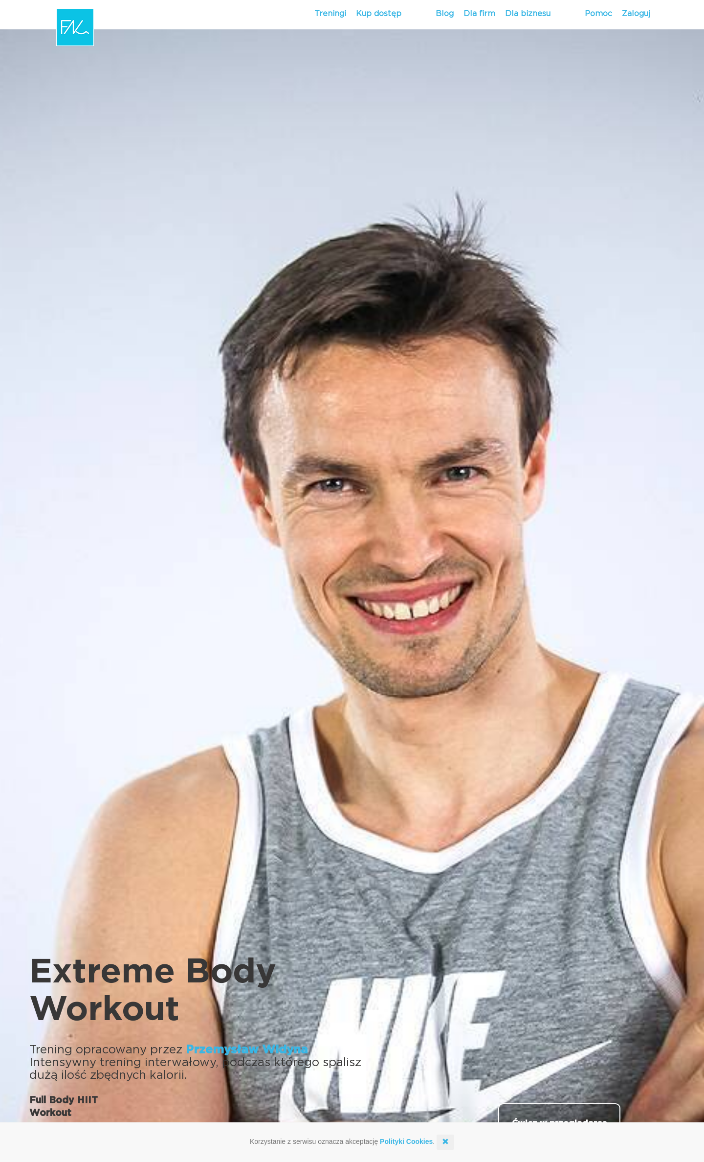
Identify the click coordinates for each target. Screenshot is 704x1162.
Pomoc (598, 14)
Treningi (330, 14)
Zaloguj (636, 14)
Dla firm (479, 14)
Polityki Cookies (406, 1141)
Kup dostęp (378, 14)
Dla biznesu (527, 14)
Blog (445, 14)
